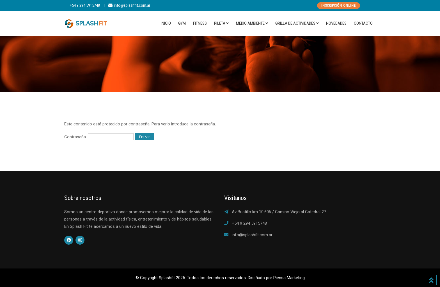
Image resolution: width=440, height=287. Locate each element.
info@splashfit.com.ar (132, 5)
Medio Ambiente (250, 23)
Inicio (166, 23)
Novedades (336, 23)
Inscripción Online (338, 6)
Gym (182, 23)
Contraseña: (99, 136)
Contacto (363, 23)
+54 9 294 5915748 (85, 5)
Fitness (200, 23)
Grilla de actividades (295, 23)
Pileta (219, 23)
